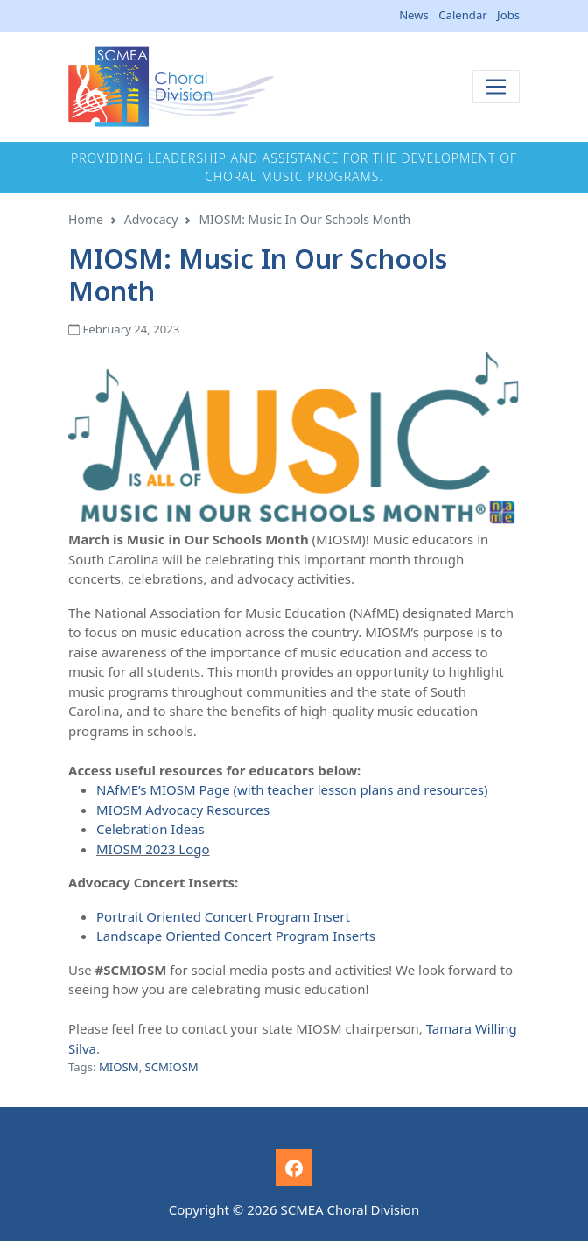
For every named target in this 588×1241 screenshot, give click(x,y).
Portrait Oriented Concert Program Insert (223, 916)
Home (85, 219)
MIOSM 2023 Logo (153, 849)
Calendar (462, 15)
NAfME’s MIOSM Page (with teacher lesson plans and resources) (291, 789)
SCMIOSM (172, 1067)
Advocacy (151, 219)
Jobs (508, 15)
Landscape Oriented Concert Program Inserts (235, 935)
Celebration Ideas (150, 829)
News (414, 15)
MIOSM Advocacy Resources (183, 809)
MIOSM (119, 1067)
